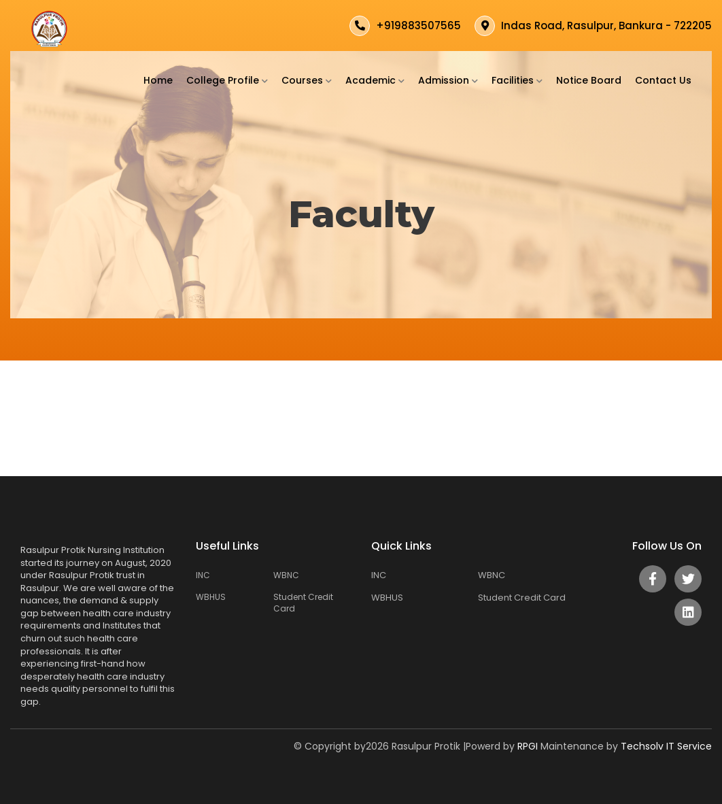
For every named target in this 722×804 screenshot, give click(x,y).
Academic (375, 80)
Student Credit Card (303, 602)
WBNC (286, 575)
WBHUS (211, 597)
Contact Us (663, 80)
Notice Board (588, 80)
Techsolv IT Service (666, 746)
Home (158, 80)
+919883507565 (418, 25)
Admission (448, 80)
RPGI (528, 746)
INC (203, 575)
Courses (306, 80)
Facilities (517, 80)
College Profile (227, 80)
